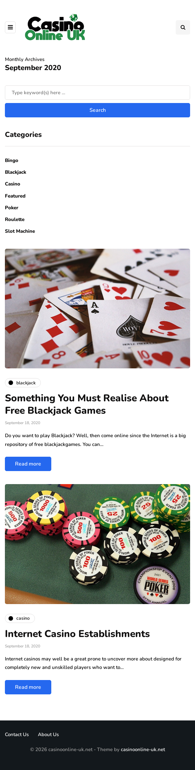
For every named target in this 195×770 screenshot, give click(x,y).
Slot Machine (20, 231)
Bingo (11, 160)
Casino (12, 184)
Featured (15, 196)
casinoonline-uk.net (143, 749)
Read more (28, 463)
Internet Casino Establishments (77, 634)
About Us (48, 734)
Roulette (14, 219)
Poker (11, 207)
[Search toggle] (183, 27)
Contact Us (17, 734)
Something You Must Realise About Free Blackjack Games (87, 404)
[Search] (97, 92)
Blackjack (15, 172)
